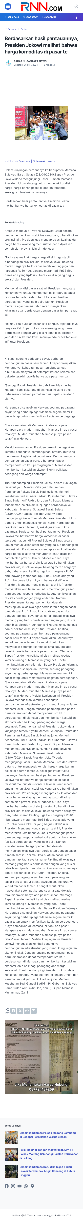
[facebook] (13, 1011)
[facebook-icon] (7, 1186)
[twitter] (20, 1011)
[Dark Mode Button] (76, 6)
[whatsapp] (27, 1011)
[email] (34, 1011)
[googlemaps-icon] (32, 1186)
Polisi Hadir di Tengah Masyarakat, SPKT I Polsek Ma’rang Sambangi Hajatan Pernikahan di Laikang (49, 1154)
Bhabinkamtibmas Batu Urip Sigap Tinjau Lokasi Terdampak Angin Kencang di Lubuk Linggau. (47, 1171)
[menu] (8, 6)
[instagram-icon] (13, 1186)
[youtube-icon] (19, 1186)
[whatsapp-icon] (26, 1186)
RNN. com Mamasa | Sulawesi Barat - (30, 161)
